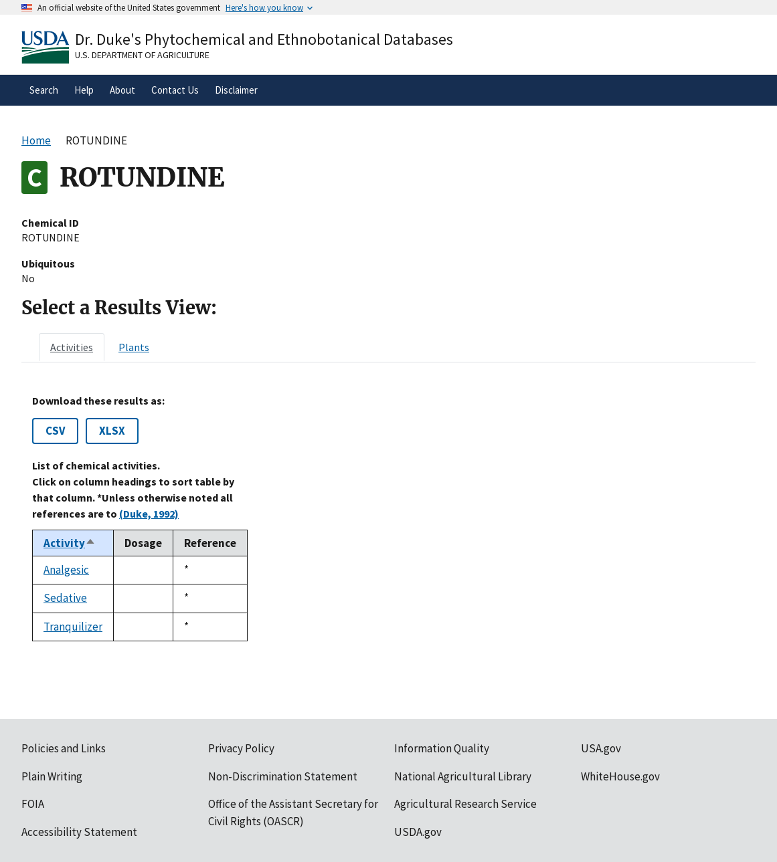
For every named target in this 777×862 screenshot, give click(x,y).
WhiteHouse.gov (620, 776)
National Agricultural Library (462, 776)
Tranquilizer (73, 626)
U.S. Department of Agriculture (142, 55)
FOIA (32, 803)
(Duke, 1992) (149, 513)
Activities (71, 347)
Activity (70, 543)
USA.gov (601, 748)
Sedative (65, 597)
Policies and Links (63, 748)
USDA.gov (418, 832)
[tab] (71, 347)
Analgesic (66, 569)
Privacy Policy (241, 748)
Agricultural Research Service (465, 803)
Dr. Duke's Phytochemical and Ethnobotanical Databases (264, 39)
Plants (133, 347)
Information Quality (441, 748)
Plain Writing (51, 776)
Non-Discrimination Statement (282, 776)
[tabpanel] (388, 518)
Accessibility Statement (79, 832)
